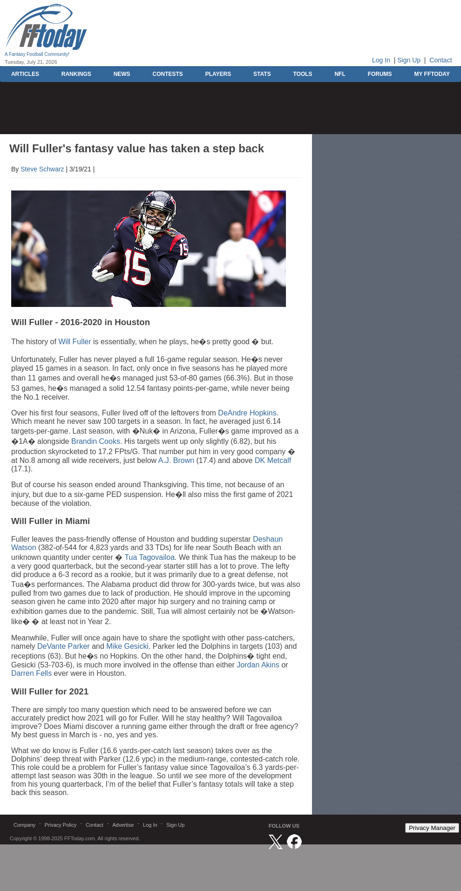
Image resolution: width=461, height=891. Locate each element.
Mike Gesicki (127, 646)
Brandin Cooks (95, 441)
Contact (440, 60)
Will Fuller (74, 342)
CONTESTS (167, 74)
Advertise (123, 825)
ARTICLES (25, 74)
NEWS (122, 74)
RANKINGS (76, 74)
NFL (339, 74)
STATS (262, 74)
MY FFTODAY (431, 74)
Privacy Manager (432, 827)
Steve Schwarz (42, 169)
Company (24, 825)
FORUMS (380, 74)
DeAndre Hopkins (247, 413)
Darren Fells (31, 673)
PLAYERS (218, 74)
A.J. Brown (176, 460)
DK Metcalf (273, 460)
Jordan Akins (258, 665)
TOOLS (302, 74)
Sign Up (408, 60)
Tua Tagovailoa (149, 557)
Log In (381, 60)
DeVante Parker (63, 646)
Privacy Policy (60, 825)
